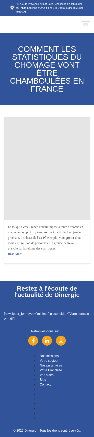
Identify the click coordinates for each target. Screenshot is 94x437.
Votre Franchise (51, 370)
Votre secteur (49, 360)
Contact (45, 384)
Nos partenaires (51, 365)
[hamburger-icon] (85, 24)
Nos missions (49, 356)
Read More (15, 253)
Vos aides (47, 375)
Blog (43, 379)
